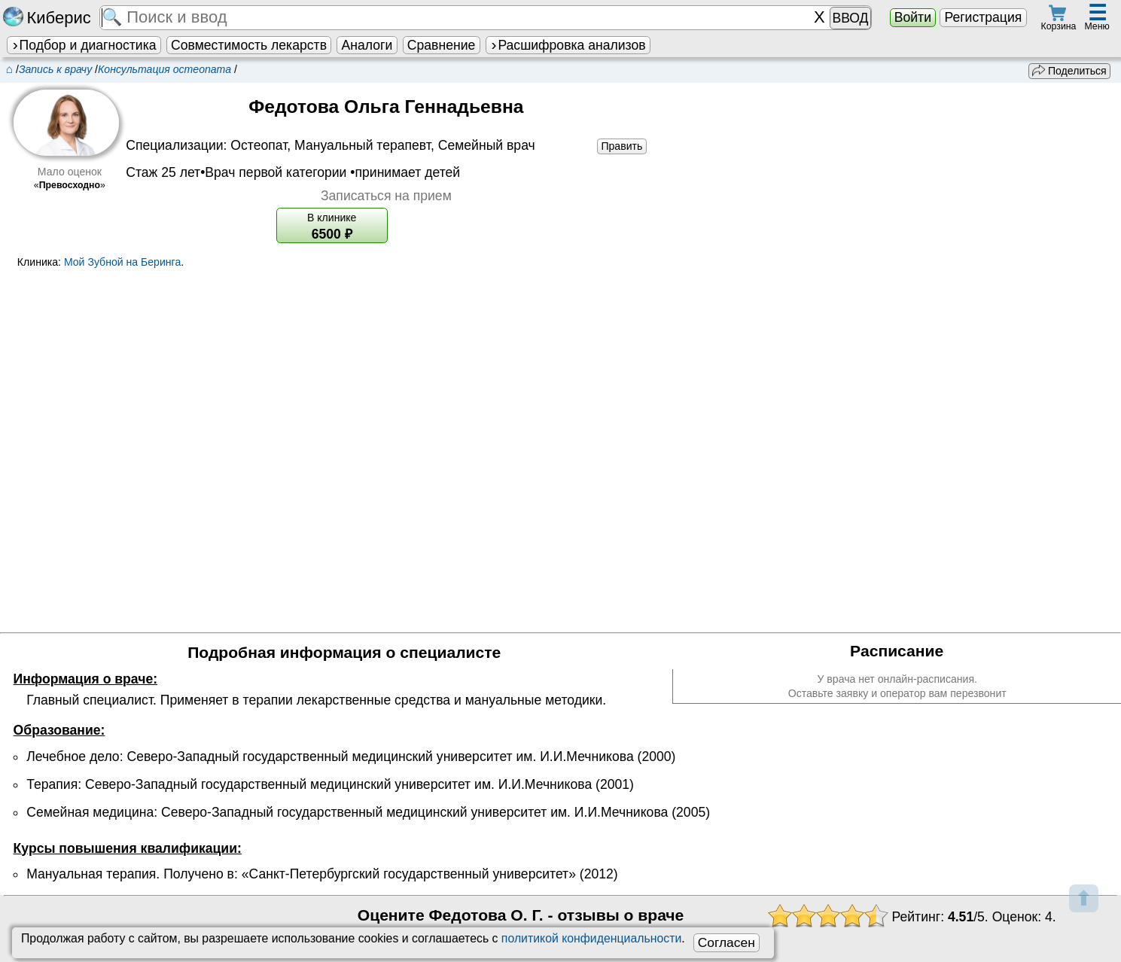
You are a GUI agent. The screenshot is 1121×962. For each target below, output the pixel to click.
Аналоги (367, 45)
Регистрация (983, 17)
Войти (912, 17)
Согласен (726, 942)
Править (621, 146)
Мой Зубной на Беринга (122, 262)
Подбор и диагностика (83, 45)
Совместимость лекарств (249, 45)
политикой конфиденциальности (591, 938)
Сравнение (441, 45)
